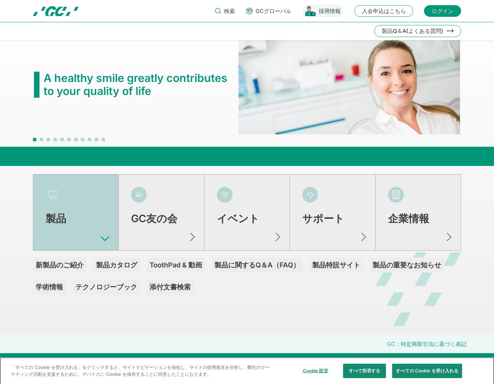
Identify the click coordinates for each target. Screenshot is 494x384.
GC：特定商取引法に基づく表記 (427, 343)
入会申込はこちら (384, 11)
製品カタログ (116, 265)
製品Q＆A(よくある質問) (412, 30)
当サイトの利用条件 (195, 364)
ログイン (443, 11)
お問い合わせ (152, 364)
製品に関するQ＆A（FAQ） (257, 265)
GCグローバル (273, 11)
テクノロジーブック (106, 287)
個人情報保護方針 (244, 364)
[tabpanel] (247, 90)
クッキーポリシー (289, 364)
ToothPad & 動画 (176, 265)
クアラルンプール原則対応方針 (400, 364)
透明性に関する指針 (337, 364)
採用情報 (330, 11)
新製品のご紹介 (60, 265)
